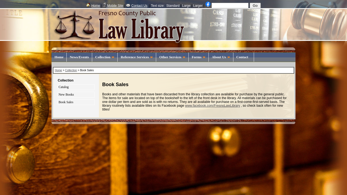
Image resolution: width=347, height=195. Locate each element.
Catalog (64, 87)
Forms (198, 57)
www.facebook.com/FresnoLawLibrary (212, 106)
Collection (104, 57)
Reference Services (137, 57)
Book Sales (66, 102)
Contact (243, 57)
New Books (66, 94)
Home (93, 6)
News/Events (79, 57)
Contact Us (136, 6)
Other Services (172, 57)
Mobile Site (113, 6)
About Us (221, 57)
